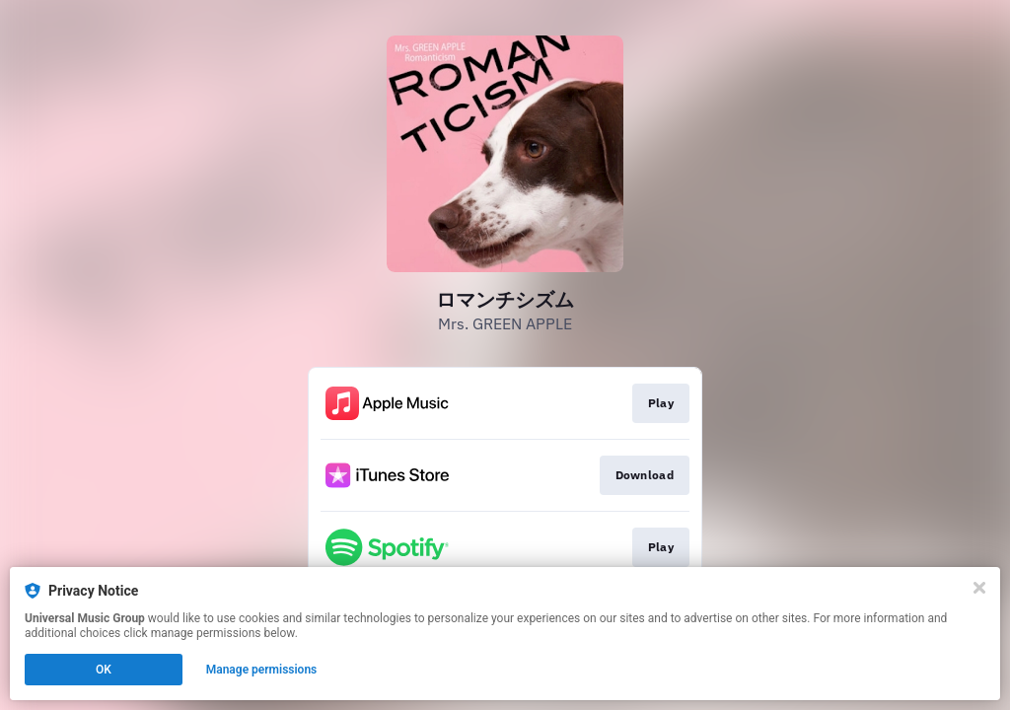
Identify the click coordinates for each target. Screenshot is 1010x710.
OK (103, 669)
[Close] (979, 588)
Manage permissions (262, 669)
